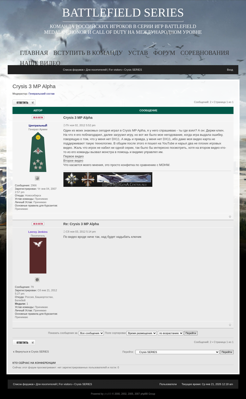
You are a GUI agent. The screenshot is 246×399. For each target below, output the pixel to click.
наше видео (40, 63)
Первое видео (73, 156)
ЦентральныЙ (38, 125)
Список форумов (73, 69)
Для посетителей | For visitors (104, 69)
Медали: (20, 303)
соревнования (204, 53)
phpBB (107, 394)
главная (34, 53)
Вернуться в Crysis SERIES (32, 351)
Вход (230, 69)
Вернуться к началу (230, 217)
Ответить (24, 102)
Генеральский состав (42, 93)
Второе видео (73, 160)
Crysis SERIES (133, 69)
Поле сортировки (131, 332)
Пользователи (168, 384)
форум (164, 53)
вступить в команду (88, 53)
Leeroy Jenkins (38, 231)
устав (138, 53)
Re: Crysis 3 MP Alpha (81, 224)
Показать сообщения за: (76, 332)
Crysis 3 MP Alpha (33, 86)
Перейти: (128, 351)
